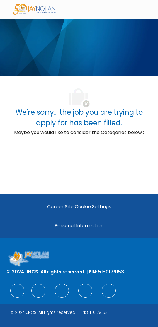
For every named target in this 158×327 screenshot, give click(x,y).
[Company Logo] (34, 8)
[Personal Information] (79, 225)
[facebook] (17, 291)
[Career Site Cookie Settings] (79, 206)
